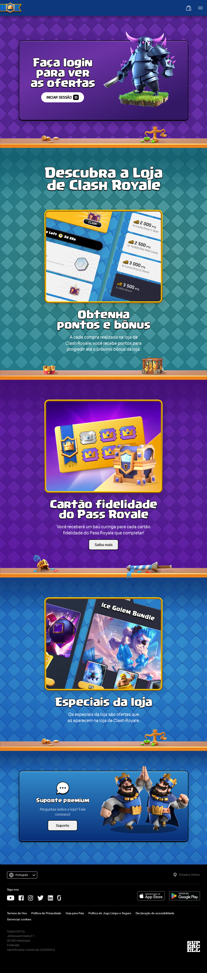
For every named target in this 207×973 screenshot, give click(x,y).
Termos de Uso (17, 913)
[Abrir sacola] (188, 8)
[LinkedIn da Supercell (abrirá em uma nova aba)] (50, 897)
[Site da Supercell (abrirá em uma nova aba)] (193, 946)
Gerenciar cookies (19, 919)
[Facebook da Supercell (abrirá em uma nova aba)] (21, 897)
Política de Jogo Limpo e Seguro (109, 913)
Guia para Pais (75, 913)
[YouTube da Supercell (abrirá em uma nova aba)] (10, 897)
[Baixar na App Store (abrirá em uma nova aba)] (151, 895)
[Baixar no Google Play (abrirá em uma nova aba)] (184, 895)
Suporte (62, 825)
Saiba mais (103, 544)
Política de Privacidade (46, 913)
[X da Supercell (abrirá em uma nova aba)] (40, 897)
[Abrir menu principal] (199, 8)
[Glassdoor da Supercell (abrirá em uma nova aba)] (59, 897)
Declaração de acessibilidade (155, 913)
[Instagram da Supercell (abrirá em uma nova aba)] (30, 897)
